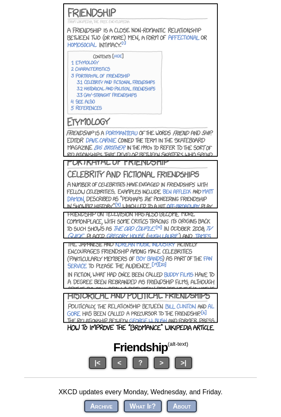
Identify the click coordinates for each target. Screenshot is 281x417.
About (182, 406)
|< (98, 362)
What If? (143, 406)
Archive (101, 406)
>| (184, 362)
